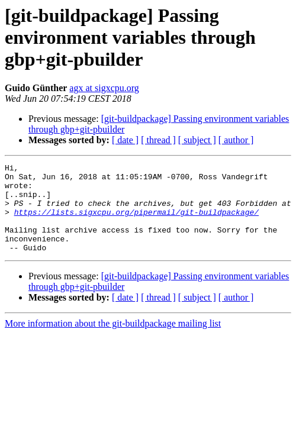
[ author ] (236, 140)
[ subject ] (197, 140)
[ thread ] (158, 140)
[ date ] (125, 140)
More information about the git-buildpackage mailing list (113, 341)
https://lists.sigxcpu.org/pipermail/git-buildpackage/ (136, 222)
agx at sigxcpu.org (104, 88)
